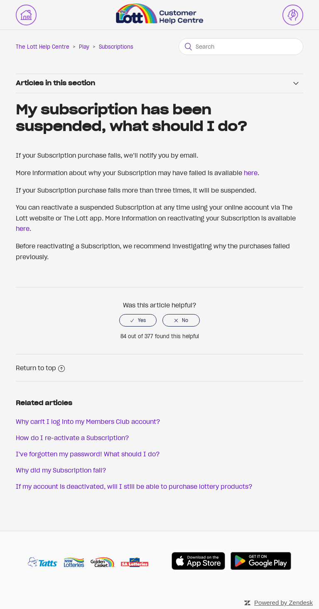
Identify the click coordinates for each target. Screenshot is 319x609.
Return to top (40, 368)
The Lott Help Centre (42, 46)
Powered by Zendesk (283, 602)
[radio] (138, 320)
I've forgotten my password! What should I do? (88, 454)
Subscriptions (116, 46)
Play (84, 46)
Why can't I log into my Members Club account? (88, 421)
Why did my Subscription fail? (61, 470)
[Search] (241, 46)
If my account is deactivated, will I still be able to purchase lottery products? (134, 486)
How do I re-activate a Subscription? (72, 437)
